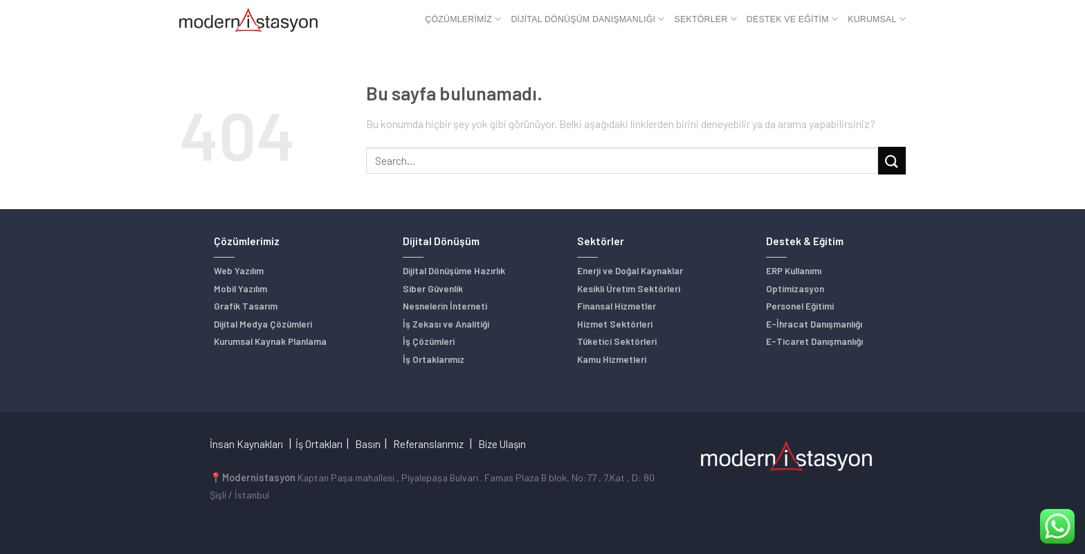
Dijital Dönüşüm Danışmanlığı (587, 19)
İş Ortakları (319, 444)
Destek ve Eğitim (792, 19)
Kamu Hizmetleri (611, 359)
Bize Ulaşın (502, 444)
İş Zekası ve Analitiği (446, 324)
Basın (368, 444)
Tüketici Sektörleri (617, 341)
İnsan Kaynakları (246, 444)
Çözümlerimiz (463, 19)
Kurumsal (877, 19)
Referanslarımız (428, 444)
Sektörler (706, 19)
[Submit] (892, 160)
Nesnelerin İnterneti (445, 306)
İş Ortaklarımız (433, 359)
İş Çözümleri (429, 341)
